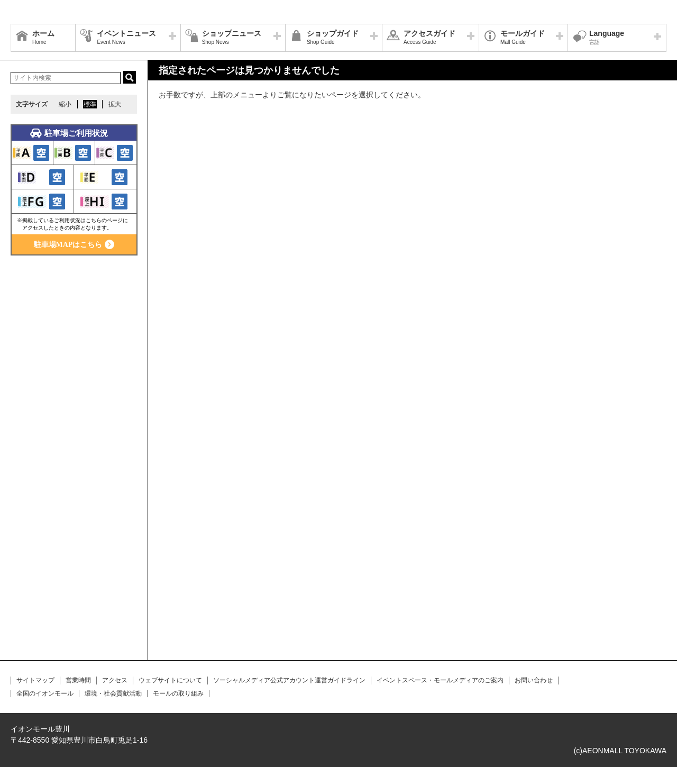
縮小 (65, 104)
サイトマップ (35, 680)
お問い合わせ (534, 680)
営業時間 (78, 680)
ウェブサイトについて (170, 680)
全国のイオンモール (45, 693)
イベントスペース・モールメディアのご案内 (440, 680)
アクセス (114, 680)
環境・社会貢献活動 (113, 693)
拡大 (114, 104)
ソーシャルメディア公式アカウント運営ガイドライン (289, 680)
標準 (90, 104)
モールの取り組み (178, 693)
